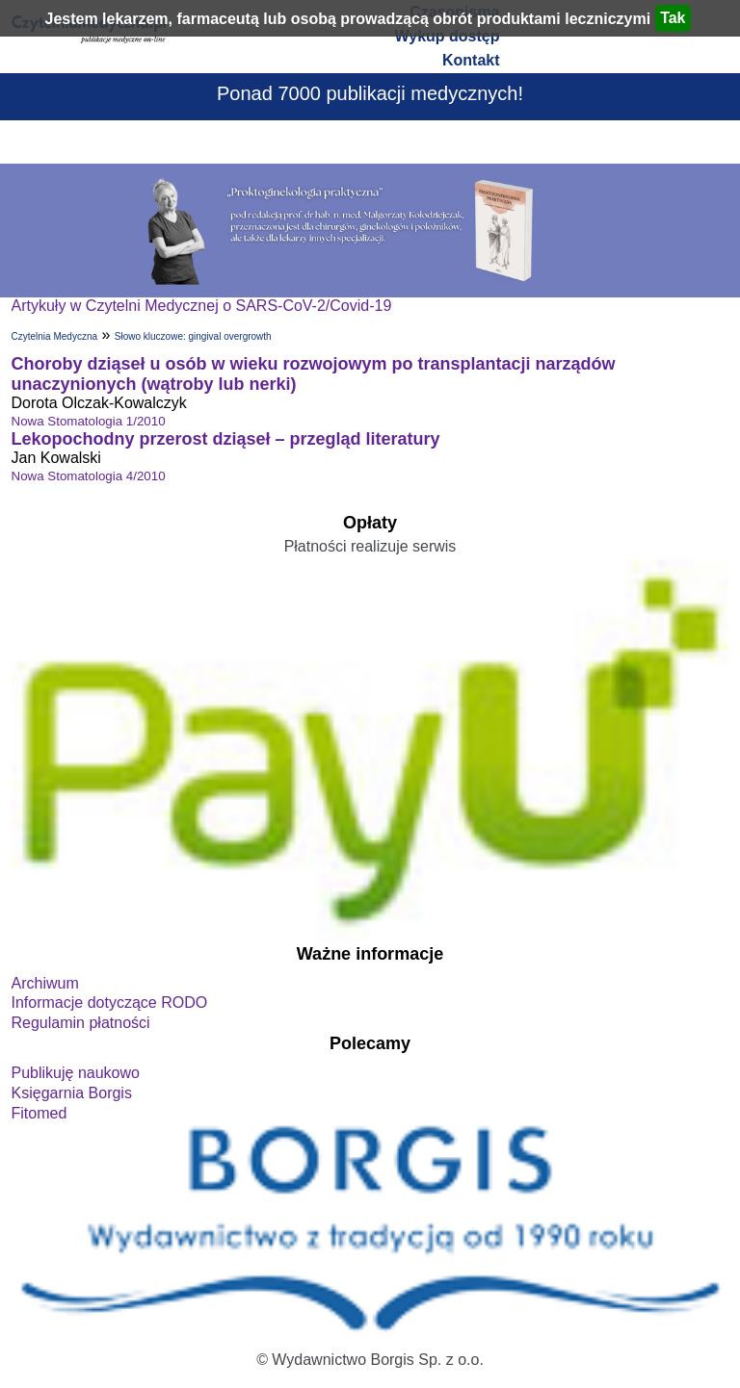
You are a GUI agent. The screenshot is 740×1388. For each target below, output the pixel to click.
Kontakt (471, 60)
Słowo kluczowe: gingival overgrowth (193, 336)
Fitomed (39, 1113)
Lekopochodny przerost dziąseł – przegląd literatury (226, 439)
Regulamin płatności (81, 1023)
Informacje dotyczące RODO (110, 1002)
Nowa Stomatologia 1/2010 (89, 421)
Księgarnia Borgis (72, 1093)
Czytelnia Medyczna (54, 336)
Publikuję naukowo (76, 1073)
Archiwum (45, 983)
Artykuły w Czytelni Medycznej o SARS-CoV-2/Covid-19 (202, 305)
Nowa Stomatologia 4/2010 (89, 476)
